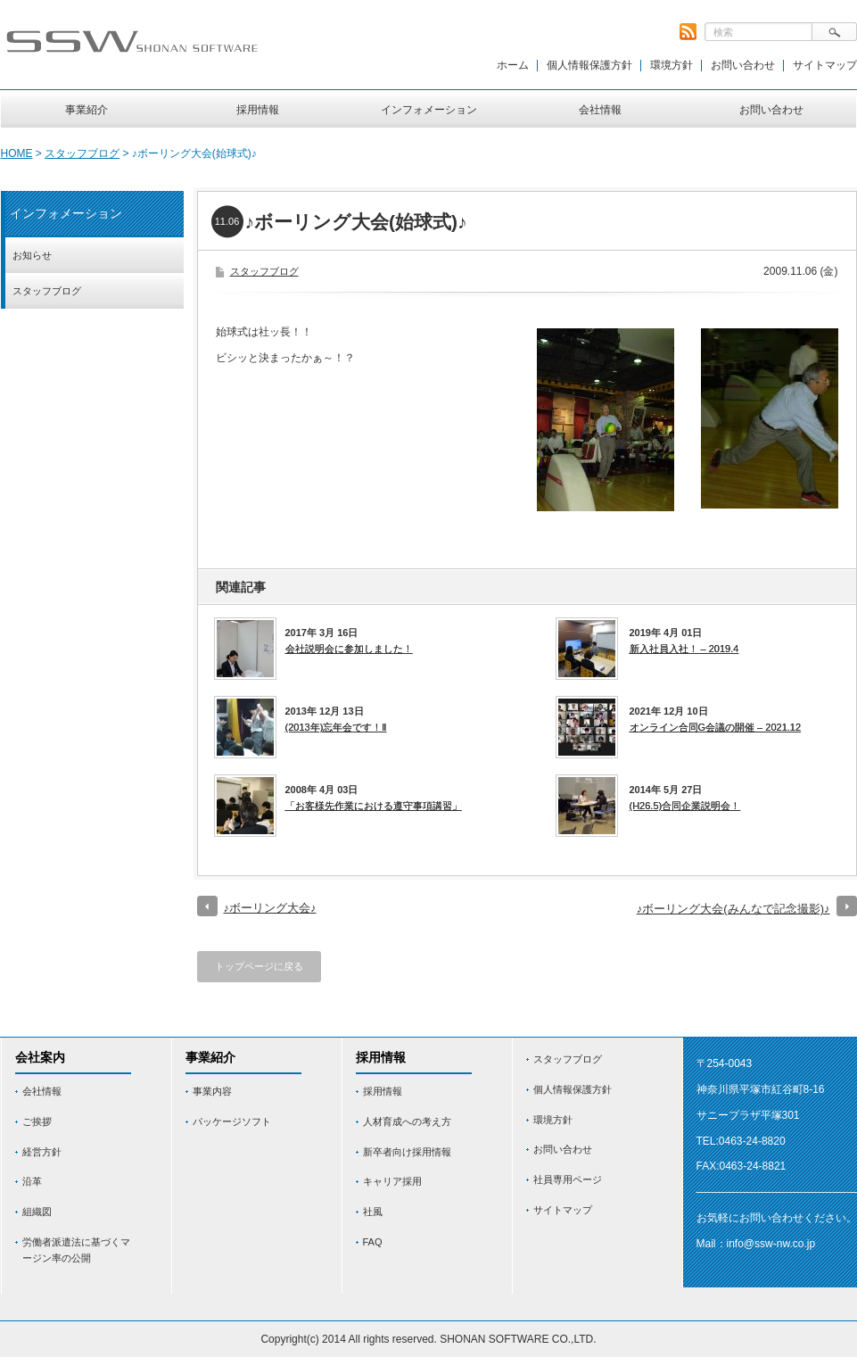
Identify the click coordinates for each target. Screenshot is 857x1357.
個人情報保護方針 (589, 65)
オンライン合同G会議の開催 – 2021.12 (716, 727)
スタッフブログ (82, 153)
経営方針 (42, 1151)
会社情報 (600, 109)
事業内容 (212, 1091)
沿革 (32, 1181)
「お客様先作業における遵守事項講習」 (373, 805)
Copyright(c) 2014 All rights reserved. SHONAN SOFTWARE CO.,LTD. (428, 1339)
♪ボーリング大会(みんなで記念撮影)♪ (733, 908)
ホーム (513, 65)
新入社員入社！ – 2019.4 (684, 648)
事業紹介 (86, 109)
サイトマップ (825, 65)
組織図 (37, 1211)
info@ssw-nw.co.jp (771, 1243)
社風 (373, 1211)
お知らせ (32, 255)
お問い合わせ (743, 65)
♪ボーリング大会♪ (270, 907)
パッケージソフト (232, 1121)
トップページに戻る (259, 966)
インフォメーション (429, 109)
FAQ (373, 1242)
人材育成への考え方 (407, 1121)
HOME (17, 153)
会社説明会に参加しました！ (349, 648)
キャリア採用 (392, 1181)
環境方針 (671, 65)
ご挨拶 (37, 1121)
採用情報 (257, 109)
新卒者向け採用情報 (407, 1151)
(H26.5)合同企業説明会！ (685, 805)
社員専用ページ (567, 1179)
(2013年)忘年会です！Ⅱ (336, 727)
